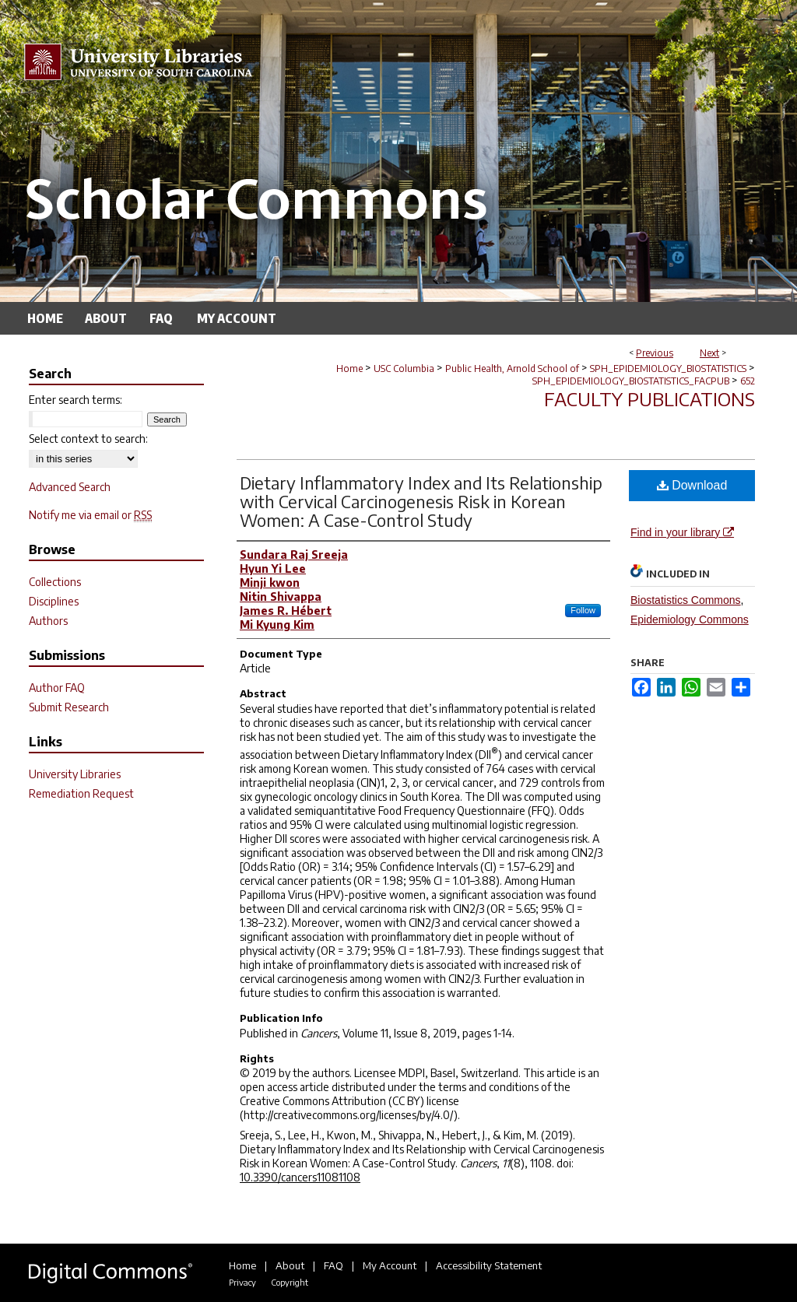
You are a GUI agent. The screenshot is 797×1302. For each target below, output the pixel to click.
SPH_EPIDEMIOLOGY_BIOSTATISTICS (668, 368)
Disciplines (54, 601)
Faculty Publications (649, 398)
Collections (55, 581)
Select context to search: (88, 438)
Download (692, 485)
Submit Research (69, 707)
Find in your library (682, 532)
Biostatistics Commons (685, 600)
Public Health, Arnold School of (512, 368)
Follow (583, 610)
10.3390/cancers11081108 (300, 1177)
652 (747, 381)
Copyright (289, 1282)
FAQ (333, 1265)
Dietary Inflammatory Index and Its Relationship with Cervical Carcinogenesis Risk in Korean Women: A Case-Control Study (421, 501)
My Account (389, 1265)
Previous (654, 353)
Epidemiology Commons (689, 619)
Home (349, 368)
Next (709, 353)
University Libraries (75, 774)
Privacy (242, 1282)
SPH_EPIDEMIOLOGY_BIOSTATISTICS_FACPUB (630, 381)
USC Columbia (404, 368)
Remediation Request (81, 793)
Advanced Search (70, 486)
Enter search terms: (75, 399)
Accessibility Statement (489, 1265)
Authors (48, 620)
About (290, 1265)
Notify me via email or (90, 514)
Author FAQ (57, 687)
